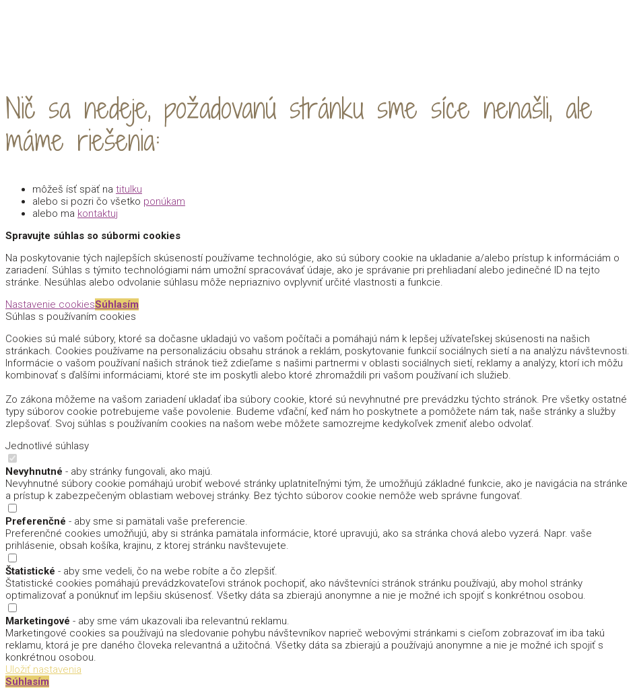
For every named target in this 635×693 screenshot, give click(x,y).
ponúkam (164, 201)
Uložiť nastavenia (43, 669)
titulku (129, 189)
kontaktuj (97, 213)
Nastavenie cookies (50, 304)
